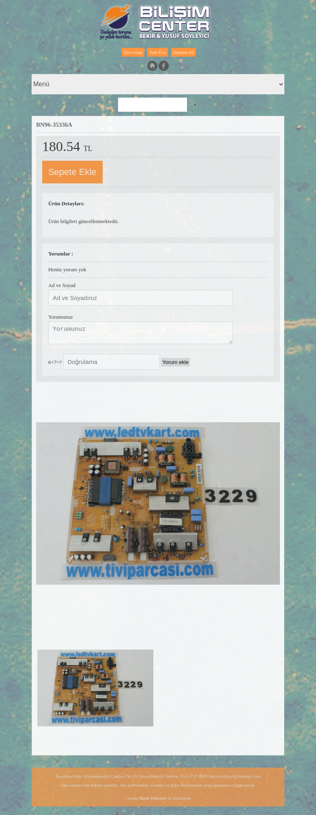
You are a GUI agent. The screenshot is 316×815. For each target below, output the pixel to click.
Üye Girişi (133, 52)
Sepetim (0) (183, 52)
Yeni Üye (157, 52)
